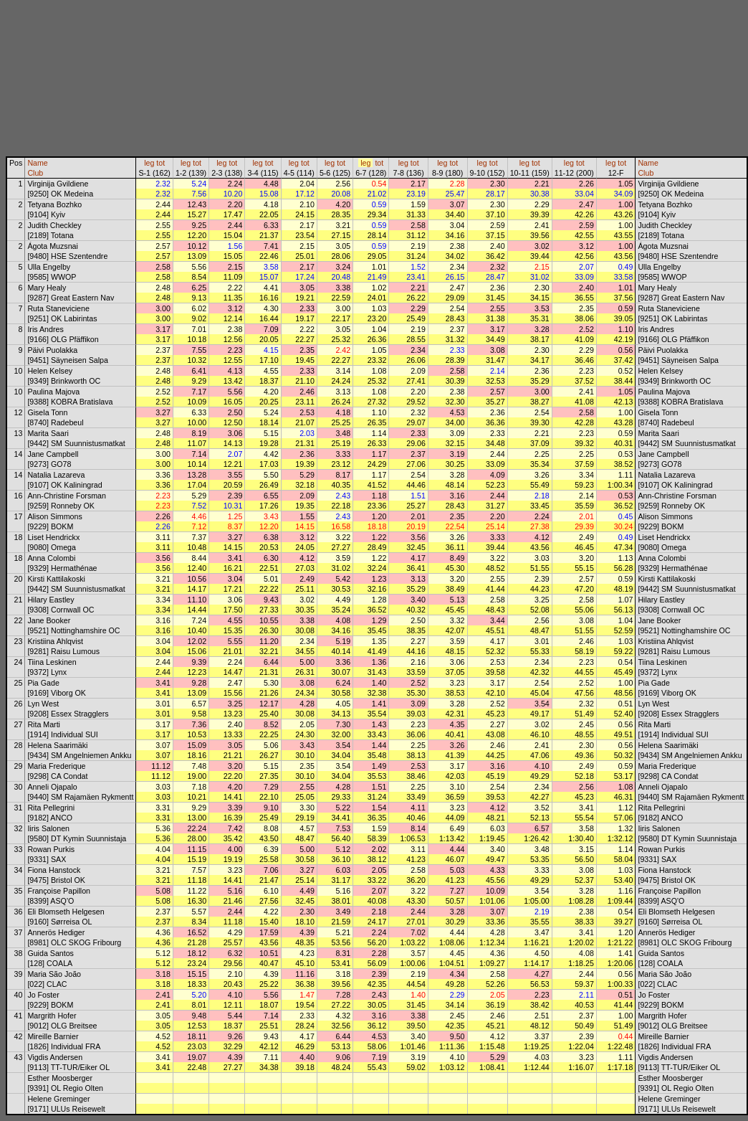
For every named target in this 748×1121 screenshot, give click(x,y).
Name (37, 163)
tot (160, 163)
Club (35, 173)
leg (149, 163)
